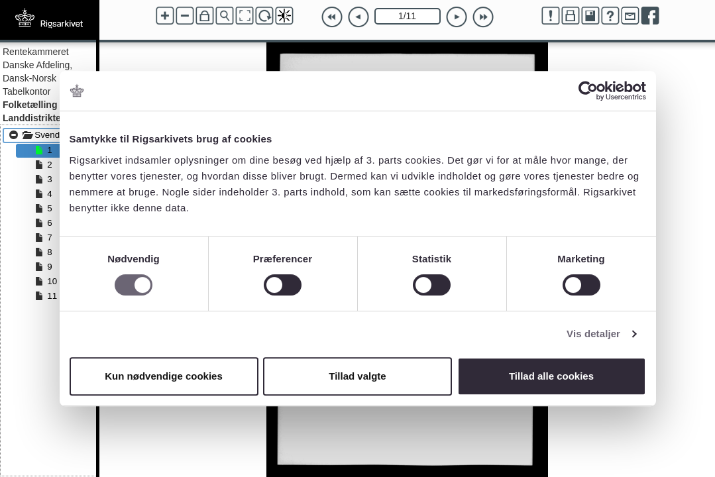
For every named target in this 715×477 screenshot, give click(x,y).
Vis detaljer (593, 333)
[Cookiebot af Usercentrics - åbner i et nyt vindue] (588, 91)
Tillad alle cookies (551, 376)
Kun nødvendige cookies (164, 376)
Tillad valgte (357, 376)
